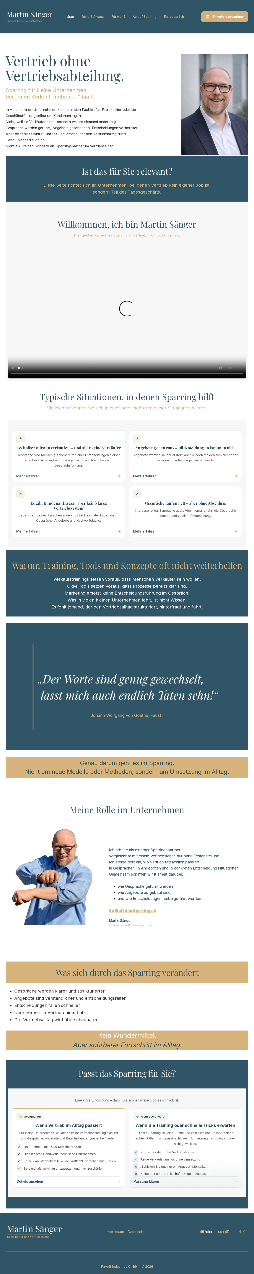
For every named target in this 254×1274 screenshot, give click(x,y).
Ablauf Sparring (144, 16)
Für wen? (118, 16)
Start (70, 16)
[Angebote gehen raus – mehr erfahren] (185, 456)
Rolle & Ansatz (93, 16)
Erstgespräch (174, 16)
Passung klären (146, 1181)
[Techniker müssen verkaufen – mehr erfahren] (68, 456)
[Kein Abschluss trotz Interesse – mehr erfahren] (185, 511)
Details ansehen (30, 1181)
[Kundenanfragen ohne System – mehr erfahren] (68, 511)
